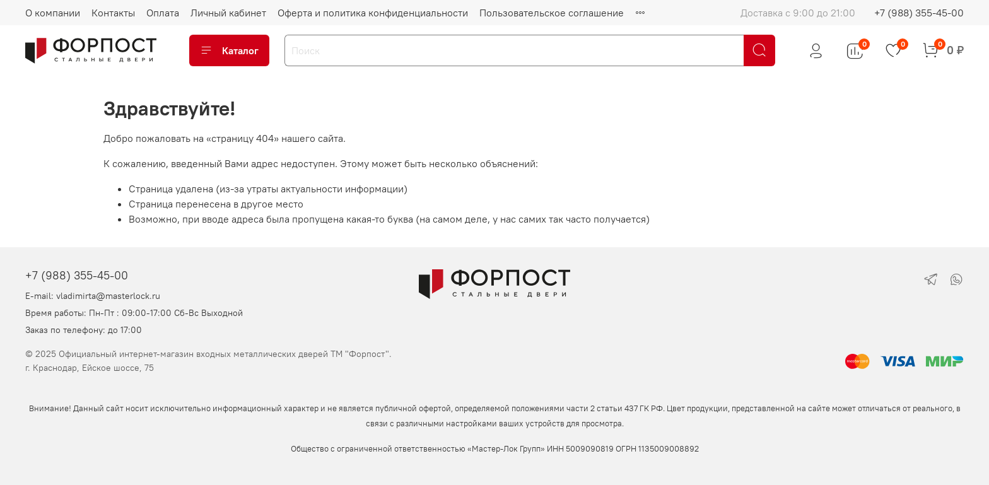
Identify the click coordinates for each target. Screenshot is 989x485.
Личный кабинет (228, 12)
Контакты (113, 12)
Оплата (162, 12)
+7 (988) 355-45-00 (919, 12)
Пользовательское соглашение (551, 12)
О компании (52, 12)
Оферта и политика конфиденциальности (373, 12)
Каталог (229, 50)
